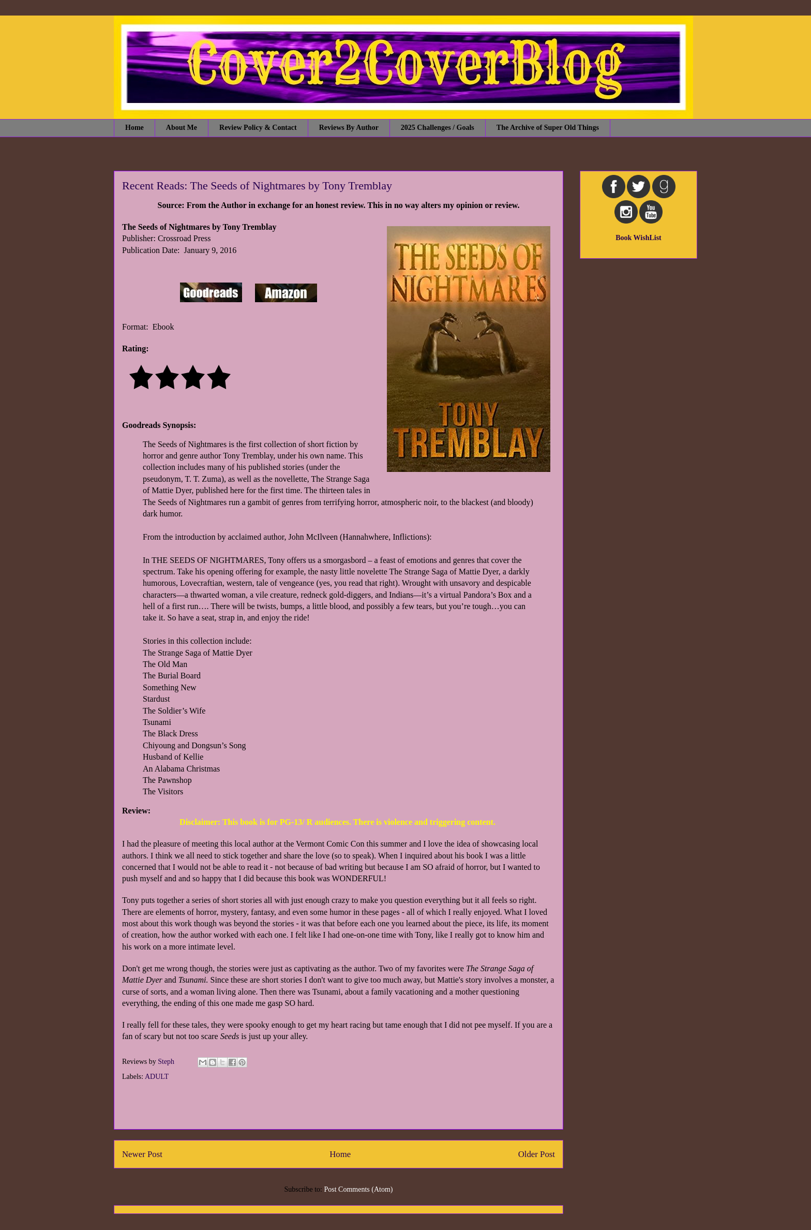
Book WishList (638, 238)
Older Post (536, 1154)
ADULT (157, 1076)
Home (134, 127)
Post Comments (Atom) (358, 1189)
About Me (181, 127)
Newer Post (142, 1154)
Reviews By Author (349, 127)
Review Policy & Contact (258, 127)
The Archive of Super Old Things (548, 127)
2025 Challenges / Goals (437, 127)
